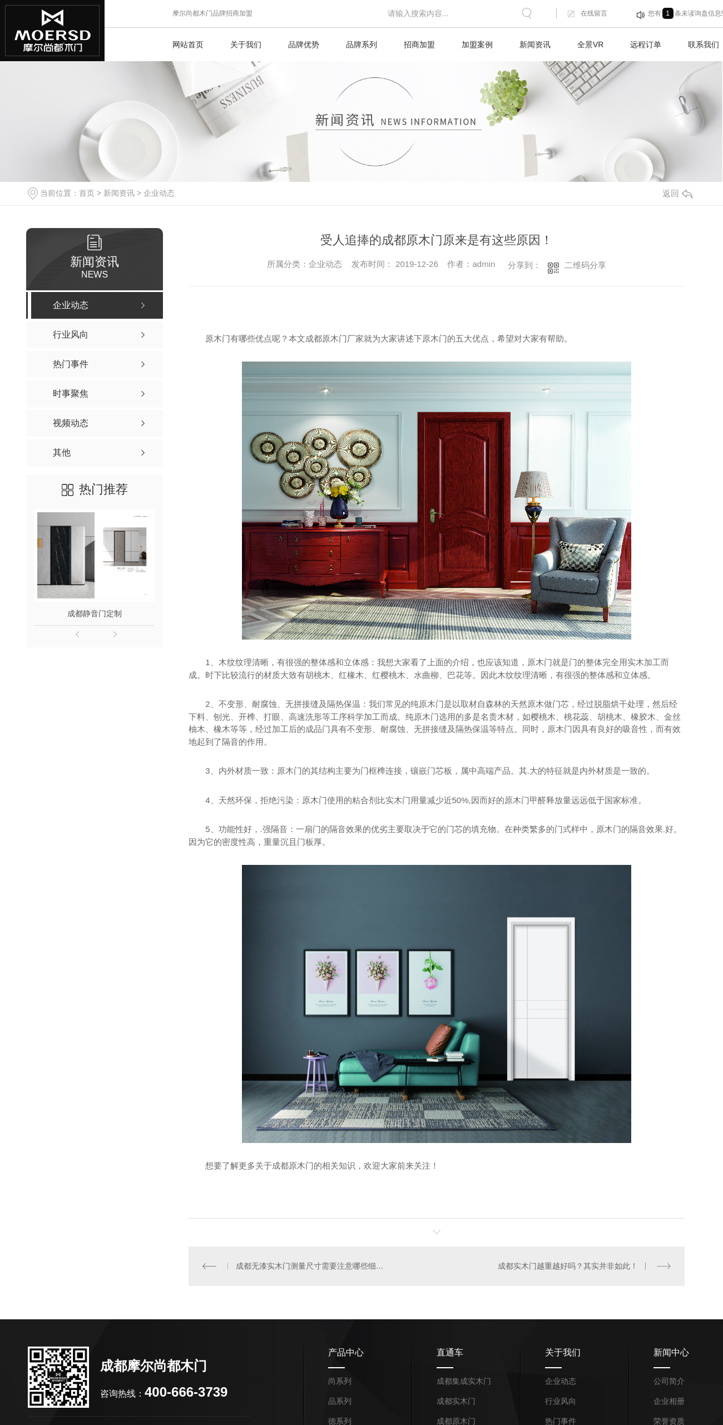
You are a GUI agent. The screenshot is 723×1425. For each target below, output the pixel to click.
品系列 (339, 1401)
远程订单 (645, 44)
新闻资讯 (535, 44)
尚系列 (339, 1381)
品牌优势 (303, 44)
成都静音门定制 (94, 613)
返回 (677, 193)
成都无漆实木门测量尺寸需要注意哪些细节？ (313, 1265)
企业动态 (159, 193)
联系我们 (703, 44)
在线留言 (594, 13)
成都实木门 (456, 1401)
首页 (87, 193)
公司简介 (669, 1381)
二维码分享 (585, 265)
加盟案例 (477, 44)
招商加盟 (419, 44)
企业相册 (669, 1401)
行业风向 (560, 1401)
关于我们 (245, 44)
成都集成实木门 (464, 1381)
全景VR (590, 44)
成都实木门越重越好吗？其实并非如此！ (568, 1265)
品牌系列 (361, 44)
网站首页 (188, 44)
